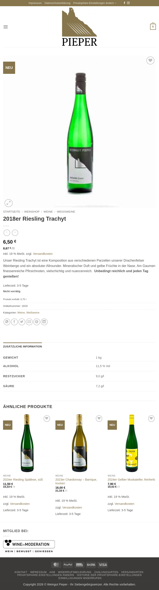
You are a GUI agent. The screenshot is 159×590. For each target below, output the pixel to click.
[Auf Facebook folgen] (124, 3)
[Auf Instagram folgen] (128, 3)
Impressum (35, 3)
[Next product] (7, 233)
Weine (48, 211)
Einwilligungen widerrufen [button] (80, 578)
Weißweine (66, 211)
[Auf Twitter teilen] (21, 321)
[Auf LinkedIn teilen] (44, 321)
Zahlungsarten (106, 572)
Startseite (11, 211)
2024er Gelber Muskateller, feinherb (131, 479)
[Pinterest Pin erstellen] (36, 321)
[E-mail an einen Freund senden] (29, 321)
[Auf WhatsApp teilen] (7, 321)
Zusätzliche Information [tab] (22, 346)
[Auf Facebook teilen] (14, 321)
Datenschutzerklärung (57, 3)
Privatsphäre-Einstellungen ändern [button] (95, 3)
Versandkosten (43, 253)
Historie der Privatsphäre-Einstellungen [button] (109, 575)
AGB (52, 572)
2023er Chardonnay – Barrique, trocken (76, 481)
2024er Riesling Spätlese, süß (23, 479)
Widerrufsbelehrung (74, 572)
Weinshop (32, 211)
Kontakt (20, 572)
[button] (5, 27)
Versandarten (132, 572)
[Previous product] (15, 233)
